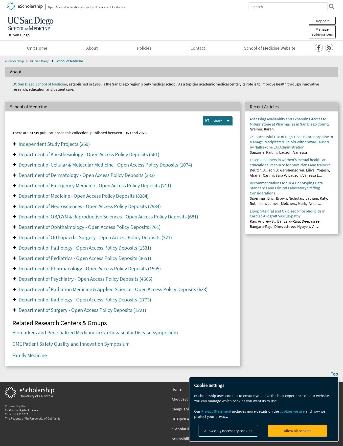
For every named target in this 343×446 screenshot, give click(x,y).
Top (334, 374)
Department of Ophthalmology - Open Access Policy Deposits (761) (89, 227)
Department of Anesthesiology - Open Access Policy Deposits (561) (89, 154)
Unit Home (37, 48)
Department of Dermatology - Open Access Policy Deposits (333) (87, 175)
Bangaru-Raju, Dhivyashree (272, 226)
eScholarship (14, 61)
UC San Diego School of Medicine (39, 84)
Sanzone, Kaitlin (263, 152)
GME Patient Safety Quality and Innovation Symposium (71, 344)
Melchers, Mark (293, 203)
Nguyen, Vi (306, 226)
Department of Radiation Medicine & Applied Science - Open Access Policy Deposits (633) (113, 289)
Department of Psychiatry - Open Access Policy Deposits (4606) (85, 279)
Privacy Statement (216, 411)
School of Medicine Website (269, 48)
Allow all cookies (297, 430)
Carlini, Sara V (274, 175)
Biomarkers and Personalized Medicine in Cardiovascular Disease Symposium (95, 332)
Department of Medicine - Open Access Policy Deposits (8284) (84, 196)
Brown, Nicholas (289, 198)
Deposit (322, 20)
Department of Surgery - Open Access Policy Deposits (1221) (82, 310)
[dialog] (264, 409)
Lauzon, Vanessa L (303, 175)
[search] (332, 6)
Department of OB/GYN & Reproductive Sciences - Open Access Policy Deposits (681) (108, 216)
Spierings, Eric (262, 198)
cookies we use (292, 411)
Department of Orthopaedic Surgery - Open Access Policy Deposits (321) (95, 237)
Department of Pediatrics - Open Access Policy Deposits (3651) (85, 258)
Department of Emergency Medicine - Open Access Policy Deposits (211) (95, 185)
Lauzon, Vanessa (293, 152)
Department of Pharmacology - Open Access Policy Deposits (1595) (90, 268)
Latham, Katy (316, 198)
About (92, 48)
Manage (322, 32)
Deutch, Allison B (264, 170)
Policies (144, 48)
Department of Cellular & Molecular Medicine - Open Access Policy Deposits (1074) (105, 165)
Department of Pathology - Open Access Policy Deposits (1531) (85, 248)
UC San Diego (18, 34)
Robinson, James (264, 203)
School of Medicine (69, 61)
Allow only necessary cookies (228, 430)
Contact (197, 48)
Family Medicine (29, 355)
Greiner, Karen (262, 129)
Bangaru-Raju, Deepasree (298, 221)
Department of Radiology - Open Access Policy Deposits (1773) (85, 300)
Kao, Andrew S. (262, 221)
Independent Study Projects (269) (54, 144)
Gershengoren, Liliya (297, 170)
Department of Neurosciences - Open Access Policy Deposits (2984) (90, 206)
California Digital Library (21, 410)
